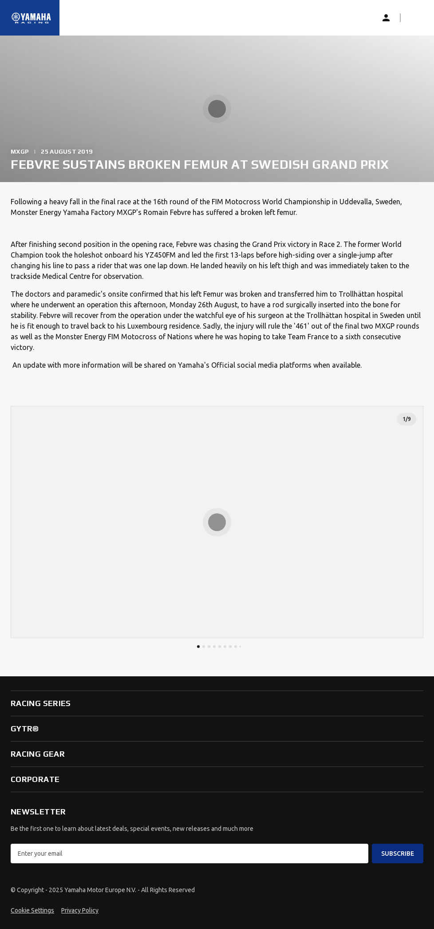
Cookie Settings (32, 910)
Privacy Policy (80, 910)
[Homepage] (31, 18)
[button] (414, 18)
